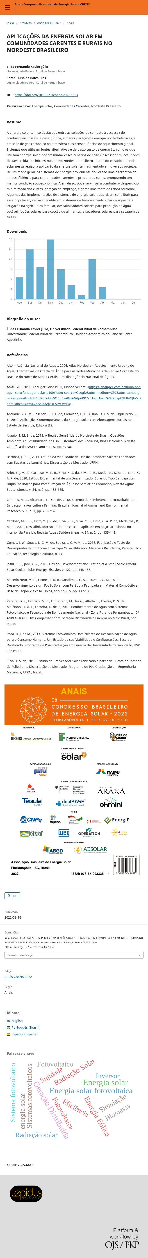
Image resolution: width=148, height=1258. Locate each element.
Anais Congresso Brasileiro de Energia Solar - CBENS (52, 4)
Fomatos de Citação (21, 955)
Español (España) (24, 1034)
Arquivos (26, 23)
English (17, 1020)
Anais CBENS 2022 (49, 23)
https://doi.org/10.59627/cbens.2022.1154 (46, 95)
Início (10, 23)
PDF (14, 896)
